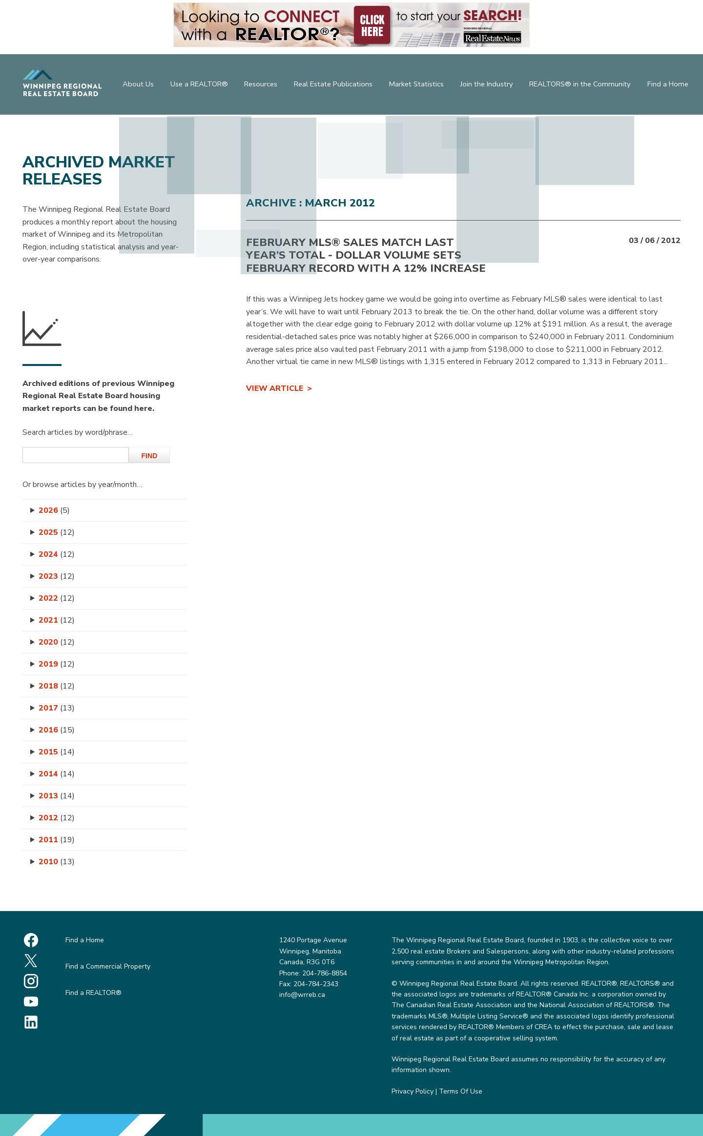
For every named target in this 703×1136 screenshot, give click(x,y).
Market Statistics (419, 85)
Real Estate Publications (336, 85)
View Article (274, 388)
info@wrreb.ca (302, 994)
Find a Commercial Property (107, 966)
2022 (57, 598)
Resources (262, 85)
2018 (57, 686)
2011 (57, 839)
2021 (57, 620)
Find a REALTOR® (93, 992)
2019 (57, 664)
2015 (57, 752)
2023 (57, 576)
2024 (57, 554)
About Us (135, 85)
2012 (57, 817)
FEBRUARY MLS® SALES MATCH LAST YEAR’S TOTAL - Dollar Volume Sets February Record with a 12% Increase (366, 255)
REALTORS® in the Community (583, 85)
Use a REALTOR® (198, 85)
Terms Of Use (460, 1091)
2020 (57, 642)
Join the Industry (491, 85)
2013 (57, 796)
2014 (57, 774)
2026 (54, 510)
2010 (57, 861)
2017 (57, 708)
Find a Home (670, 85)
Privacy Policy (413, 1091)
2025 (57, 532)
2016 (57, 730)
